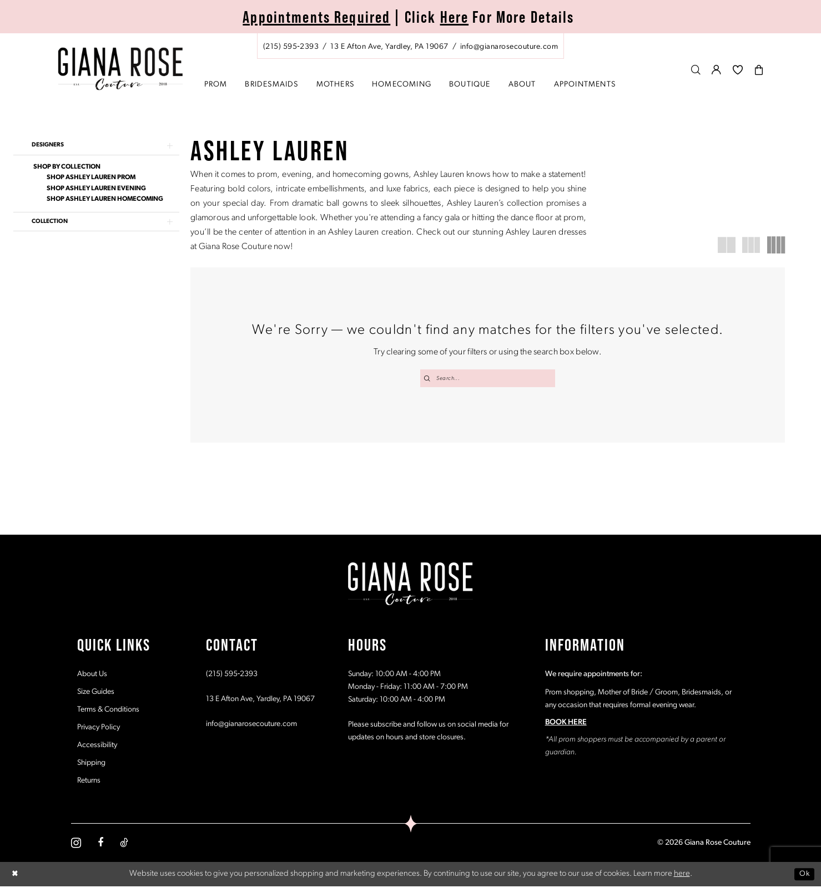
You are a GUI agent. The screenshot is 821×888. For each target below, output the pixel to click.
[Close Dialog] (16, 875)
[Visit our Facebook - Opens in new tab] (100, 844)
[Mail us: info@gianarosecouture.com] (509, 47)
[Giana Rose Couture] (120, 69)
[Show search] (696, 69)
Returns (88, 782)
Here (454, 17)
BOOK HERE (566, 723)
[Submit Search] (428, 378)
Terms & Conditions (108, 711)
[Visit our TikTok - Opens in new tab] (124, 844)
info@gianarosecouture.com (251, 725)
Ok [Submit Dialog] (803, 875)
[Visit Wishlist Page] (738, 69)
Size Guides (95, 693)
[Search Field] (487, 378)
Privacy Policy (98, 728)
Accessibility (97, 746)
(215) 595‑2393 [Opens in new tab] (232, 675)
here (682, 875)
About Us (92, 675)
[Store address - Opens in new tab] (389, 47)
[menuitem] (411, 46)
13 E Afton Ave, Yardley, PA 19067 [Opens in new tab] (260, 700)
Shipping (91, 764)
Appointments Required (316, 17)
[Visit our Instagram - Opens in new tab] (76, 844)
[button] (716, 69)
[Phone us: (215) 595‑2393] (291, 47)
